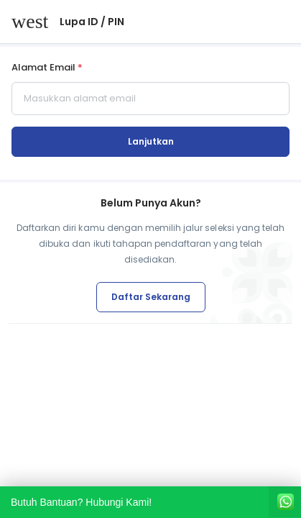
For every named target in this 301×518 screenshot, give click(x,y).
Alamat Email (47, 68)
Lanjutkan (151, 141)
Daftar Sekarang (150, 297)
